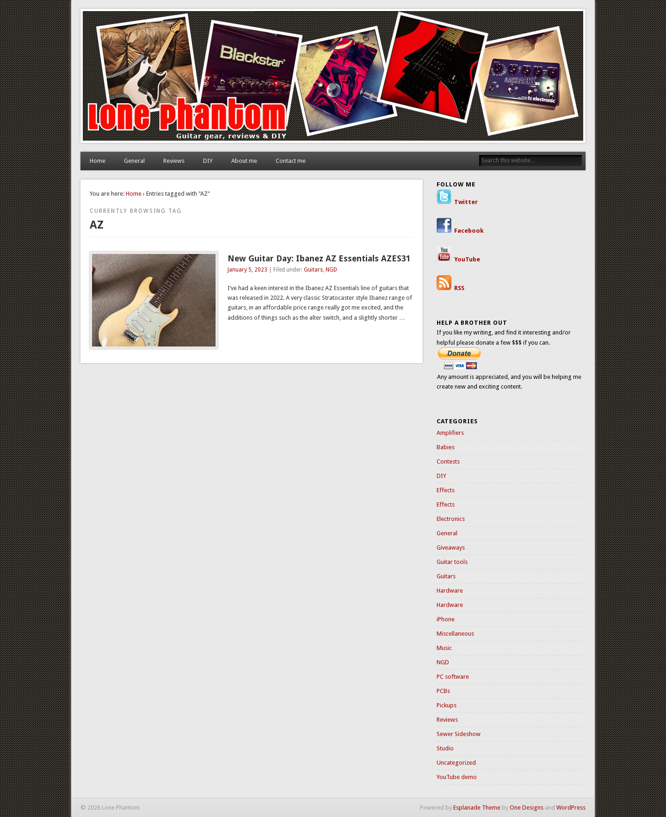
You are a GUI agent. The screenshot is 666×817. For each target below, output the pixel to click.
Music (444, 647)
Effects (446, 490)
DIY (208, 160)
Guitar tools (452, 561)
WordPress (571, 807)
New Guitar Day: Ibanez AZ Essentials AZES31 (319, 258)
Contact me (291, 160)
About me (244, 160)
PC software (453, 676)
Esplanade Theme (476, 807)
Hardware (450, 590)
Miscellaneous (455, 633)
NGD (331, 269)
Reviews (174, 160)
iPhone (446, 619)
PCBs (443, 690)
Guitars (313, 269)
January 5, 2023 (247, 269)
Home (97, 160)
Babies (446, 447)
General (134, 160)
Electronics (451, 518)
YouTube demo (457, 777)
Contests (448, 461)
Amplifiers (450, 432)
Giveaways (451, 547)
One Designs (526, 807)
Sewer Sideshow (459, 733)
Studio (445, 748)
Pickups (446, 705)
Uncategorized (456, 762)
